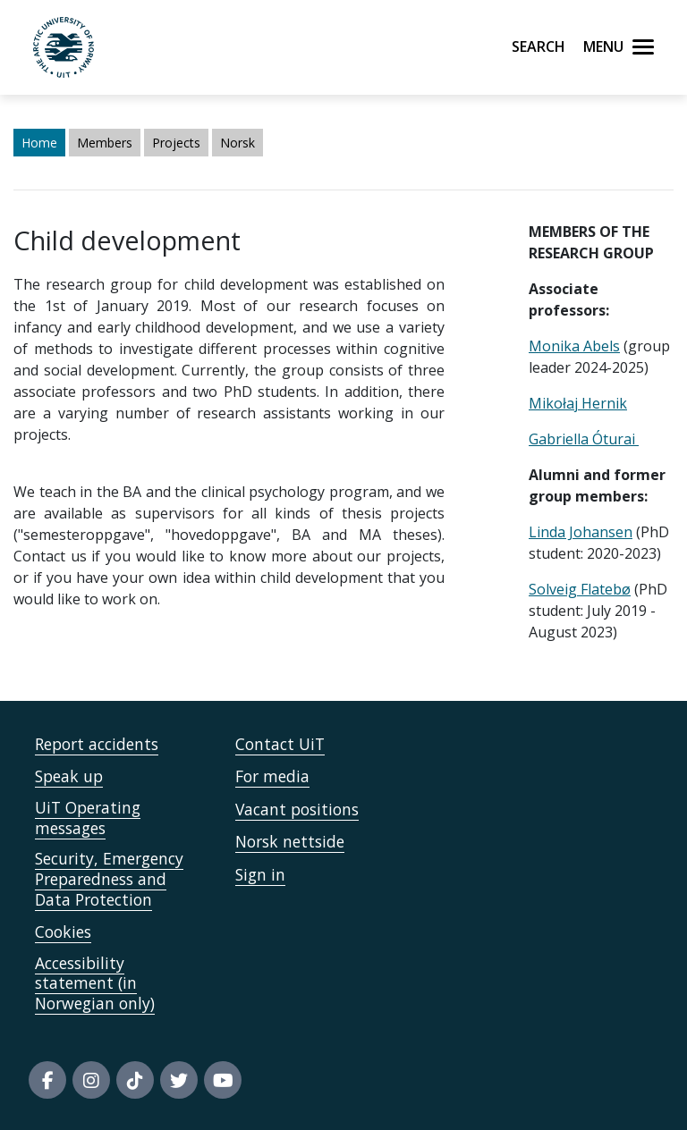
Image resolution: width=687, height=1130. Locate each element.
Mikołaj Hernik (578, 403)
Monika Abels (574, 346)
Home (39, 142)
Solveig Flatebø (580, 589)
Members (104, 142)
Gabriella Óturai (584, 439)
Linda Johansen (580, 532)
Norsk (237, 142)
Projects (176, 142)
